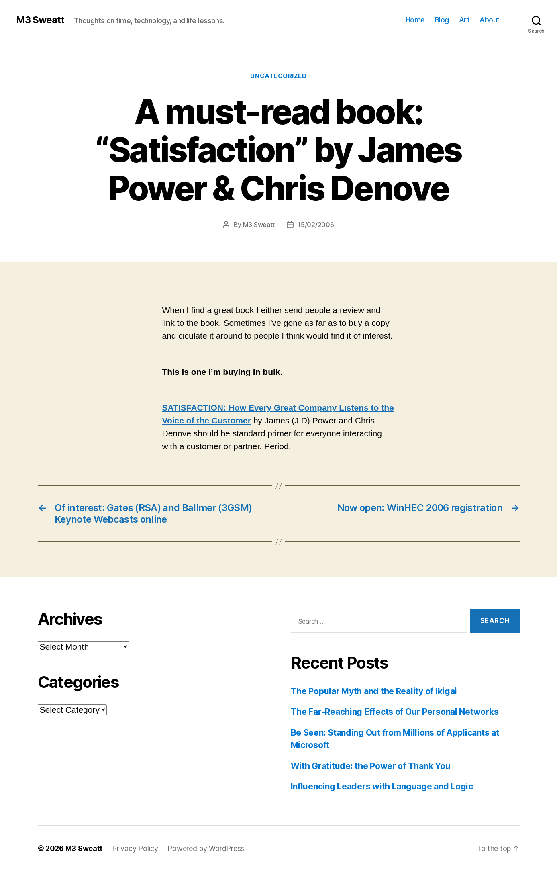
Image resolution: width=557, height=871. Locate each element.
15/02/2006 (316, 225)
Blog (442, 20)
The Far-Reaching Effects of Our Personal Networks (395, 712)
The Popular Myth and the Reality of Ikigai (374, 691)
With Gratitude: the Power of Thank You (371, 766)
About (489, 20)
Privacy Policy (135, 848)
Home (415, 20)
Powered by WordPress (205, 848)
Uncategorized (278, 76)
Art (464, 20)
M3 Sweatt (40, 20)
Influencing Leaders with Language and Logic (382, 786)
